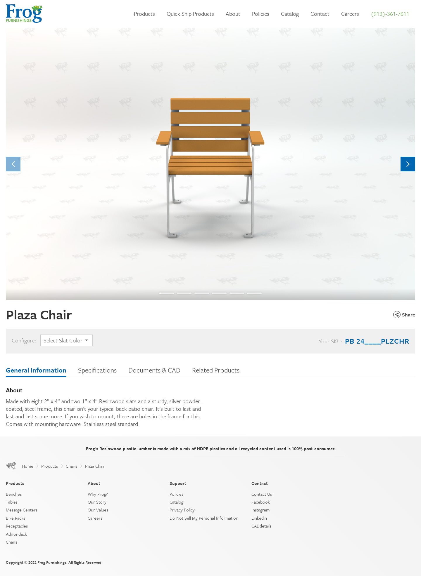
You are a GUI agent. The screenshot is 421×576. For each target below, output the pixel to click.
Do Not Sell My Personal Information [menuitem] (204, 518)
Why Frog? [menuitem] (98, 494)
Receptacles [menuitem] (17, 526)
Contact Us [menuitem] (261, 494)
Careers (350, 14)
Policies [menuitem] (176, 494)
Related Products (215, 370)
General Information (36, 370)
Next (408, 164)
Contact (319, 14)
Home (27, 466)
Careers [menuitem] (95, 518)
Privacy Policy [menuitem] (182, 510)
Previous (13, 164)
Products (144, 14)
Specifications (97, 370)
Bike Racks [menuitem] (15, 518)
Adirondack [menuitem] (16, 534)
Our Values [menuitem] (98, 510)
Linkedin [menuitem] (259, 518)
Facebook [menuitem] (260, 502)
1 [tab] (160, 293)
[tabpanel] (210, 164)
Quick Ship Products (190, 14)
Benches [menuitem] (14, 494)
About (233, 14)
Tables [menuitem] (12, 502)
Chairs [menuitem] (11, 542)
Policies (260, 14)
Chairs (71, 466)
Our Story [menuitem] (97, 502)
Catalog (290, 14)
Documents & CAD (154, 370)
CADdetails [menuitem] (261, 526)
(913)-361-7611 (390, 14)
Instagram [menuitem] (260, 510)
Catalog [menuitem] (176, 502)
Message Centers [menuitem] (21, 510)
